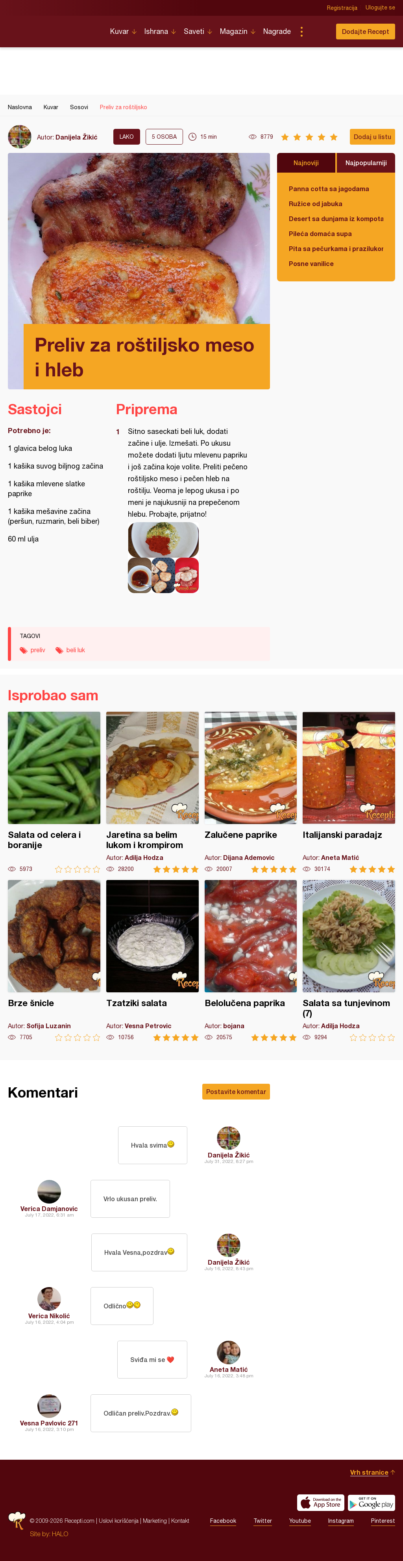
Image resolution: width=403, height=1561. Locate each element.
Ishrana (156, 31)
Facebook (223, 1521)
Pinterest (383, 1521)
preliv (38, 649)
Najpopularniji (366, 162)
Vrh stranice (369, 1472)
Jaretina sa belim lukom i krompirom (152, 792)
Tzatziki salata (152, 960)
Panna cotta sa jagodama (329, 188)
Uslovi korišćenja (119, 1520)
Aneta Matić (229, 1369)
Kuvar (119, 31)
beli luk (76, 649)
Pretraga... (317, 31)
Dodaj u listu (372, 136)
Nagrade (277, 31)
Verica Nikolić (49, 1315)
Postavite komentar (236, 1091)
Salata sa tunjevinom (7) (349, 960)
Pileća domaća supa (320, 233)
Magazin (234, 31)
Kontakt (180, 1520)
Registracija (342, 8)
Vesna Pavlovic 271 (49, 1423)
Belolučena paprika (251, 960)
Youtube (300, 1521)
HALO (60, 1533)
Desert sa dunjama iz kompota (336, 218)
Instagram (341, 1521)
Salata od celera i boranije (54, 792)
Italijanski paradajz (349, 792)
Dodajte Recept (365, 31)
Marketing (155, 1520)
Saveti (194, 31)
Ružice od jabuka (315, 203)
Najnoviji (306, 162)
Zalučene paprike (251, 792)
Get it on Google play (371, 1502)
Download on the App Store (320, 1502)
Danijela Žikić (76, 137)
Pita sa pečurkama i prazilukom (336, 248)
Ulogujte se (380, 8)
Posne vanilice (311, 263)
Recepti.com (53, 28)
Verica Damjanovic (49, 1208)
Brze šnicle (54, 960)
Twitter (262, 1521)
